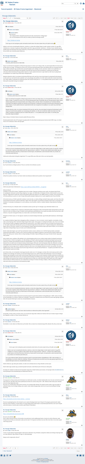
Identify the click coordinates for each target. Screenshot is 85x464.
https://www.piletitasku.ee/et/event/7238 (13, 413)
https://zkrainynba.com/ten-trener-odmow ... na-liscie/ (16, 399)
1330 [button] (72, 18)
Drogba (67, 439)
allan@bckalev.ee (59, 369)
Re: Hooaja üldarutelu (10, 21)
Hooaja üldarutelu (9, 16)
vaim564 (67, 303)
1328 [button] (65, 18)
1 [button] (58, 18)
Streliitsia (68, 160)
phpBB (37, 459)
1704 (70, 58)
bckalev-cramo (69, 31)
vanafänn (68, 171)
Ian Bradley (46, 458)
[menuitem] (81, 3)
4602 (70, 387)
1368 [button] (79, 18)
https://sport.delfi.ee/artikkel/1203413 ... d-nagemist (33, 186)
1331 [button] (75, 18)
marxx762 (68, 384)
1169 (70, 174)
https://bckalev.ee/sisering (13, 40)
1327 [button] (62, 18)
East (67, 55)
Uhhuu (67, 395)
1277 (70, 442)
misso (8, 26)
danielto (12, 32)
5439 (70, 397)
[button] (54, 18)
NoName (67, 319)
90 (70, 129)
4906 (71, 306)
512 (70, 34)
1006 (70, 322)
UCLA (67, 266)
